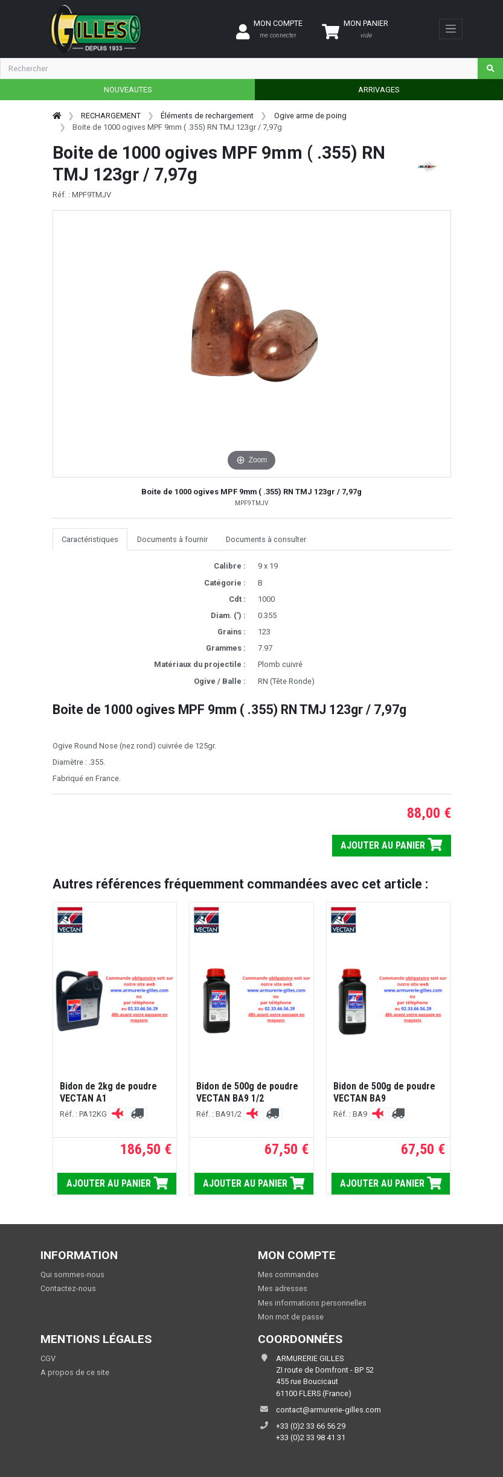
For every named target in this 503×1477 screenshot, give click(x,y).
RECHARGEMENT (111, 115)
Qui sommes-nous (72, 1274)
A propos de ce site (74, 1372)
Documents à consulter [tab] (266, 539)
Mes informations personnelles (312, 1302)
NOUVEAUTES (128, 89)
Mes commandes (288, 1274)
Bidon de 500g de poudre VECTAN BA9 (384, 1092)
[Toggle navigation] (451, 29)
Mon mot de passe (291, 1316)
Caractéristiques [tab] (90, 539)
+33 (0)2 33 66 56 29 (310, 1426)
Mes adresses (282, 1288)
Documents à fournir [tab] (172, 539)
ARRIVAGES (378, 89)
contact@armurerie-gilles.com (328, 1409)
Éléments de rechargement (207, 115)
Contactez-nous (68, 1288)
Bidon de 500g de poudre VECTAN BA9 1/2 (247, 1092)
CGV (48, 1358)
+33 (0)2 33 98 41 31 (310, 1437)
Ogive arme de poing (310, 115)
